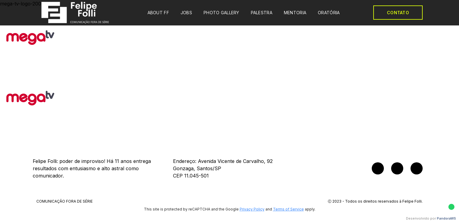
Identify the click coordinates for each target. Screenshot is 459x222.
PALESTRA (261, 12)
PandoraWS (446, 218)
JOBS (186, 12)
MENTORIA (295, 12)
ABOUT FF (158, 12)
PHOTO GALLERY (221, 12)
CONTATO (398, 12)
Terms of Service (288, 209)
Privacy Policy (252, 209)
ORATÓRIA (329, 12)
